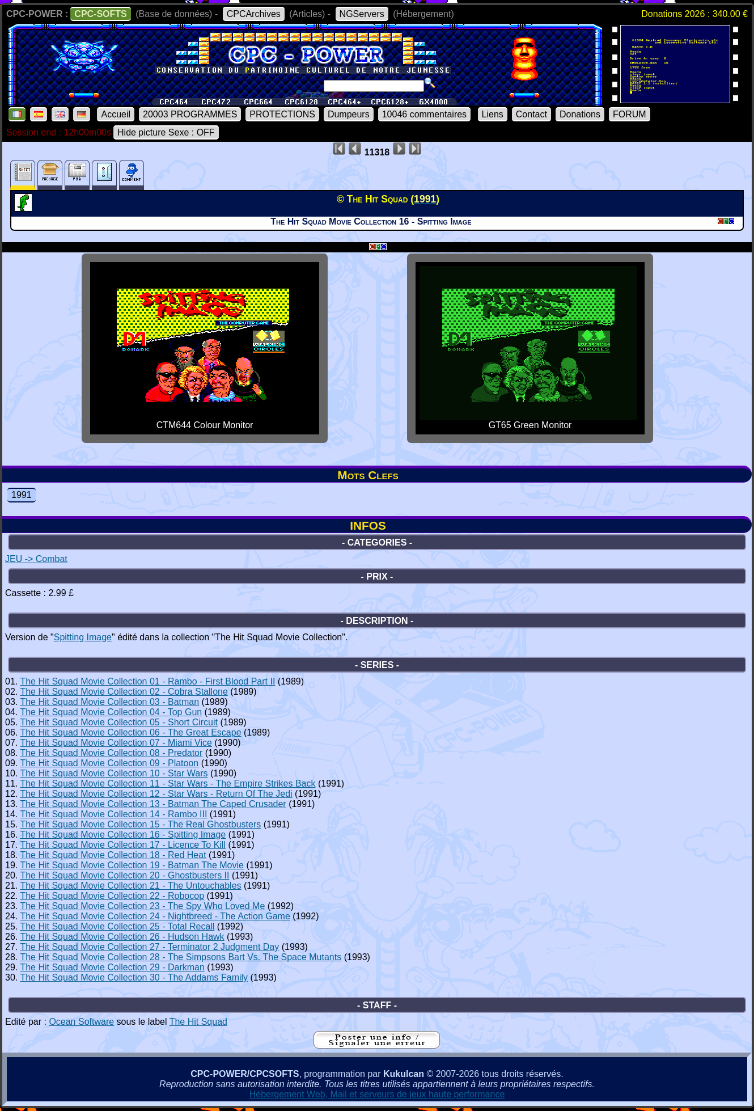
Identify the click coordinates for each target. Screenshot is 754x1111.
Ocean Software (81, 1021)
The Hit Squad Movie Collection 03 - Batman (109, 702)
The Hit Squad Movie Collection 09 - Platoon (109, 763)
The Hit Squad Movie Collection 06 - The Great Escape (130, 732)
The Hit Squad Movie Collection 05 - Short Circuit (119, 722)
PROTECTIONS (282, 114)
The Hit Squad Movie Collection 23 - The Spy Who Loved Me (142, 906)
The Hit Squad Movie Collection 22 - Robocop (112, 896)
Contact (531, 114)
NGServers (362, 14)
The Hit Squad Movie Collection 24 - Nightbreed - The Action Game (155, 916)
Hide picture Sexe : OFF (166, 132)
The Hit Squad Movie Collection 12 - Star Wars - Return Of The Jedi (156, 794)
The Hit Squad (198, 1021)
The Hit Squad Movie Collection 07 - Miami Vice (116, 742)
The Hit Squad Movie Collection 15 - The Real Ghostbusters (140, 824)
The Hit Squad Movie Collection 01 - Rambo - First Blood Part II (147, 681)
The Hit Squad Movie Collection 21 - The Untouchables (130, 885)
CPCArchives (254, 14)
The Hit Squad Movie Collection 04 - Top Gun (111, 712)
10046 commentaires (424, 114)
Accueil (115, 114)
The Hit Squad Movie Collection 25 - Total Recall (117, 926)
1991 (21, 495)
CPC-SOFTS (100, 14)
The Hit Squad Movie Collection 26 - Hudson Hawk (122, 936)
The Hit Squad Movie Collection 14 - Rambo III (113, 814)
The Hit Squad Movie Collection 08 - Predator (111, 753)
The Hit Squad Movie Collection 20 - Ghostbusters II (124, 875)
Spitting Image (83, 637)
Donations (580, 114)
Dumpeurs (349, 114)
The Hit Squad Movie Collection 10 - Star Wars (113, 773)
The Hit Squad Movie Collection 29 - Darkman (112, 967)
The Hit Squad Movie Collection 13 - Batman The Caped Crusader (153, 804)
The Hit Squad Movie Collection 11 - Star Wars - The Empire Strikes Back (167, 783)
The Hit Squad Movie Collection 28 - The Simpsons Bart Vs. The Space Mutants (180, 957)
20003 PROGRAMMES (190, 114)
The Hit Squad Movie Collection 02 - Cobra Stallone (123, 691)
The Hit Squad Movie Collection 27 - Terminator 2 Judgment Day (149, 947)
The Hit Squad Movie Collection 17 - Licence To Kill (123, 845)
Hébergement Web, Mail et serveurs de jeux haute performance (377, 1094)
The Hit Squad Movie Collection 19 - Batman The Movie (132, 865)
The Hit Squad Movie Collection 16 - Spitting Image (123, 834)
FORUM (629, 114)
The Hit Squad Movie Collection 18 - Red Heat (113, 855)
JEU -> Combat (36, 559)
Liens (492, 114)
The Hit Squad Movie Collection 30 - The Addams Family (134, 977)
